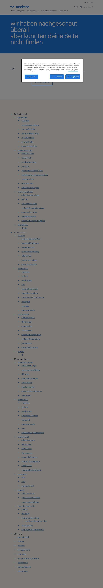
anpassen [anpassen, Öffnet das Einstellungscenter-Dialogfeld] (31, 77)
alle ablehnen (57, 77)
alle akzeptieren (73, 77)
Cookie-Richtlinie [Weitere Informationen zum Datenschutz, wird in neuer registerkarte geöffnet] (73, 71)
